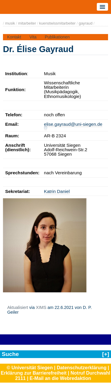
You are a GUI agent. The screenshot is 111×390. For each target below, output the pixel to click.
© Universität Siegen (30, 367)
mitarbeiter (27, 23)
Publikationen (57, 37)
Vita (32, 37)
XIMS (41, 307)
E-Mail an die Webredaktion (60, 378)
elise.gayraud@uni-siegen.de (73, 124)
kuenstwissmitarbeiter (57, 23)
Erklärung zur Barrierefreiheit (34, 373)
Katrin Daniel (57, 191)
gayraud (85, 23)
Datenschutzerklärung (82, 367)
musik (10, 23)
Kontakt (14, 37)
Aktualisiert (17, 307)
